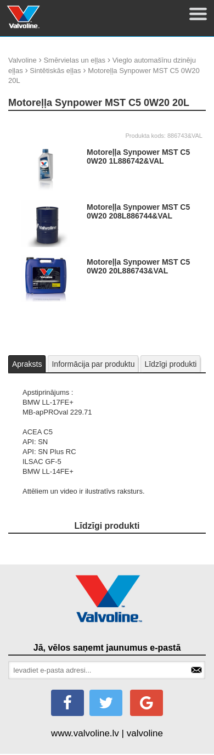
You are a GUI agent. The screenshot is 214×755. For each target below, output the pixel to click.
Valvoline (22, 60)
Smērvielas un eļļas (74, 60)
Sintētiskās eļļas (55, 70)
